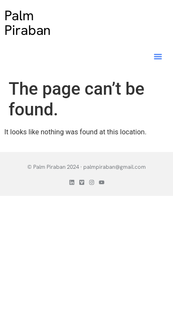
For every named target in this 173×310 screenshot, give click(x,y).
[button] (157, 56)
